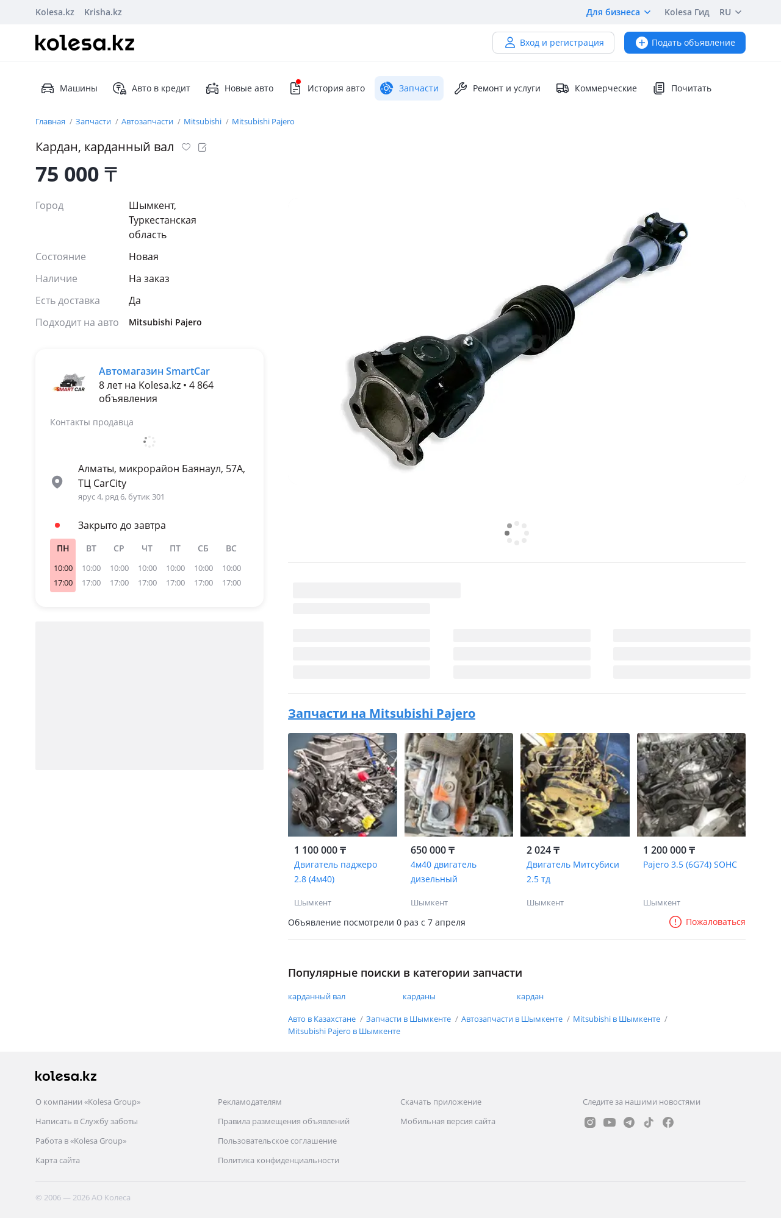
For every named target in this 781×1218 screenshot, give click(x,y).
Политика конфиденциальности (278, 1160)
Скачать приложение (440, 1101)
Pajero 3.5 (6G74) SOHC (690, 864)
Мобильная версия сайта (447, 1121)
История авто (326, 88)
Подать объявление (685, 42)
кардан (530, 996)
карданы (419, 996)
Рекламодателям (250, 1101)
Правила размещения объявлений (284, 1121)
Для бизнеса (620, 12)
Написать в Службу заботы (86, 1121)
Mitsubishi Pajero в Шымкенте (344, 1030)
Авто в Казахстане (323, 1018)
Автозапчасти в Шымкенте (512, 1018)
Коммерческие (596, 88)
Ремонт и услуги (497, 88)
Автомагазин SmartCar (154, 371)
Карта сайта (57, 1160)
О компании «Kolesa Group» (87, 1101)
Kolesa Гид (687, 12)
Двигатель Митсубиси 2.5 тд (573, 872)
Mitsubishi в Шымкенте (617, 1018)
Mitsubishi (203, 121)
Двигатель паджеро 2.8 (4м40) (335, 872)
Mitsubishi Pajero (263, 121)
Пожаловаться (707, 921)
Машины (69, 88)
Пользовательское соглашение (277, 1140)
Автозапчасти (148, 121)
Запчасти (94, 121)
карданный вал (316, 996)
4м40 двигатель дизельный (444, 872)
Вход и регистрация (553, 42)
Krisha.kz (103, 12)
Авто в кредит (151, 88)
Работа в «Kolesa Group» (80, 1140)
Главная (51, 121)
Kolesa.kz (54, 12)
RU (732, 12)
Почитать (681, 88)
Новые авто (239, 88)
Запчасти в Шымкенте (409, 1018)
